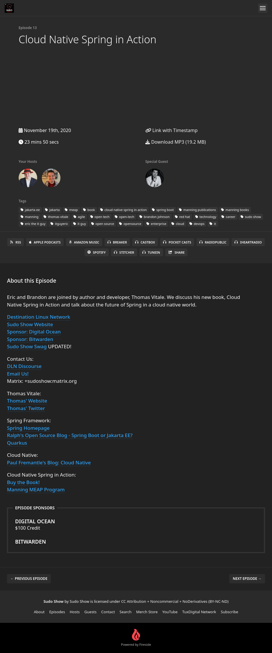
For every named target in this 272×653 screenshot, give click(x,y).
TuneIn (151, 252)
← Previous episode (28, 578)
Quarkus (17, 442)
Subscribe (229, 611)
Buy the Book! (23, 482)
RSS (15, 242)
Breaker (117, 242)
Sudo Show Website (30, 324)
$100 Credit (136, 524)
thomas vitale (56, 216)
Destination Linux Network (38, 316)
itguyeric (59, 223)
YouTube (170, 611)
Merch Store (147, 611)
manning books (235, 210)
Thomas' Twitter (26, 408)
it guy (79, 223)
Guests (90, 611)
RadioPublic (213, 242)
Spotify (96, 252)
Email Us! (17, 373)
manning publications (197, 210)
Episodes (57, 611)
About (39, 611)
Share (176, 252)
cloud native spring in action (123, 210)
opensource (130, 223)
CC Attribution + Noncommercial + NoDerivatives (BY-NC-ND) (174, 601)
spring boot (163, 210)
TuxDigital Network (199, 611)
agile (79, 216)
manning (29, 216)
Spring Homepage (28, 428)
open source (102, 223)
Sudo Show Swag (27, 346)
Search (125, 611)
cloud (177, 223)
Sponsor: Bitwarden (30, 339)
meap (71, 210)
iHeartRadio (248, 242)
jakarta (52, 210)
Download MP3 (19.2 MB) (175, 142)
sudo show (251, 216)
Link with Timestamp (171, 130)
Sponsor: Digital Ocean (34, 331)
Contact (108, 611)
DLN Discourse (24, 366)
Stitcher (124, 252)
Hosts (75, 611)
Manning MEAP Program (36, 489)
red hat (182, 216)
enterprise (156, 223)
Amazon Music (84, 242)
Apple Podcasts (44, 242)
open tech (100, 216)
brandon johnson (154, 216)
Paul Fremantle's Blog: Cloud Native (49, 462)
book (89, 210)
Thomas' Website (27, 400)
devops (197, 223)
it (213, 223)
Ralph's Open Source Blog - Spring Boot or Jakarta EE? (70, 435)
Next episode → (247, 578)
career (228, 216)
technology (205, 216)
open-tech (124, 216)
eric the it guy (33, 223)
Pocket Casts (177, 242)
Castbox (145, 242)
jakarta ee (30, 210)
